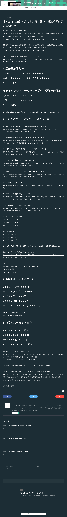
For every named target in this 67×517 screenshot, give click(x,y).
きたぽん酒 (33, 7)
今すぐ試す (51, 2)
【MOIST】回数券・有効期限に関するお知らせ (15, 438)
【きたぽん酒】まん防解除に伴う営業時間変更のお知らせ (17, 425)
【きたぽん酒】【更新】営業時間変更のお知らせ (15, 451)
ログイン (61, 2)
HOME (26, 7)
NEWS (40, 7)
